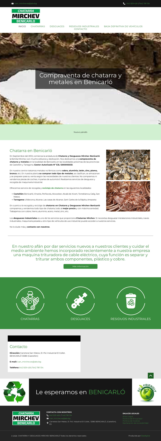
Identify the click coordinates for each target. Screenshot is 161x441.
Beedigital (145, 436)
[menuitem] (22, 26)
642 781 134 (145, 3)
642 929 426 (132, 3)
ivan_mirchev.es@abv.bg (26, 3)
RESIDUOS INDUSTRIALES (131, 319)
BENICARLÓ (107, 392)
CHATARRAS (30, 319)
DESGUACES (80, 319)
